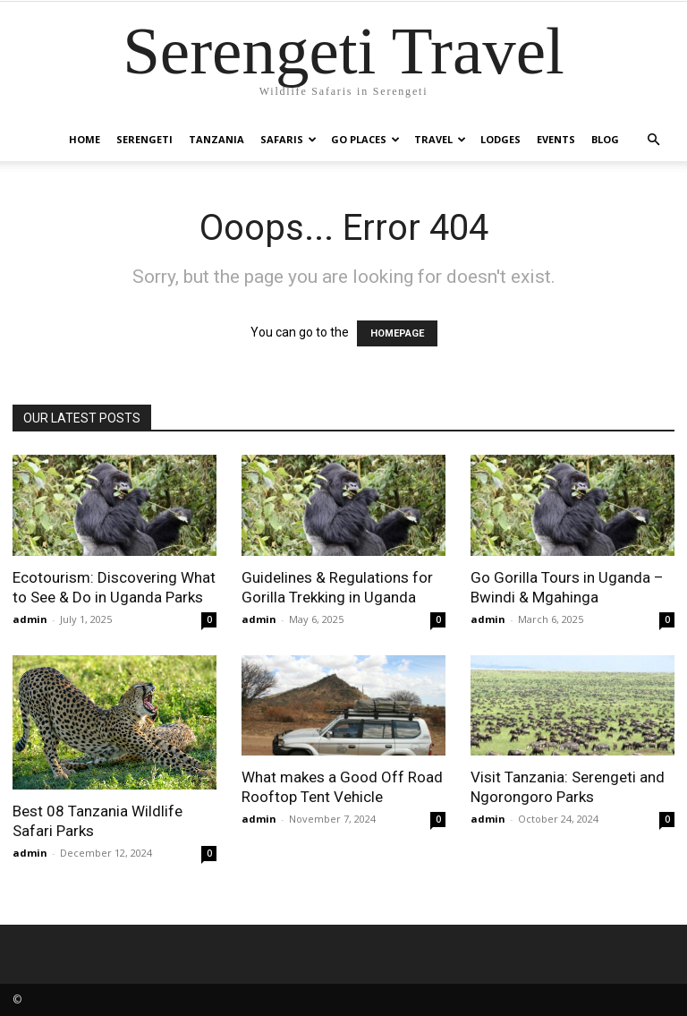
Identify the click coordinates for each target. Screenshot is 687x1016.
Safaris (288, 139)
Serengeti (144, 139)
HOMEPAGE (397, 333)
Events (556, 139)
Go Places (365, 139)
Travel (440, 139)
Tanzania (216, 139)
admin (30, 619)
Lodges (500, 139)
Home (84, 139)
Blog (605, 139)
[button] (653, 140)
